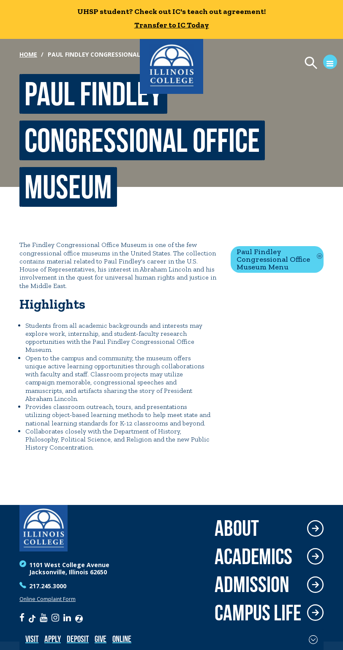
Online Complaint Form (47, 599)
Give (100, 639)
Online (121, 639)
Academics (253, 557)
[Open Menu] (317, 64)
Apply (52, 639)
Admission (252, 584)
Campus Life (258, 613)
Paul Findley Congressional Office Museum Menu (273, 259)
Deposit (78, 639)
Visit (31, 639)
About (237, 528)
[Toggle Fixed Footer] (313, 639)
